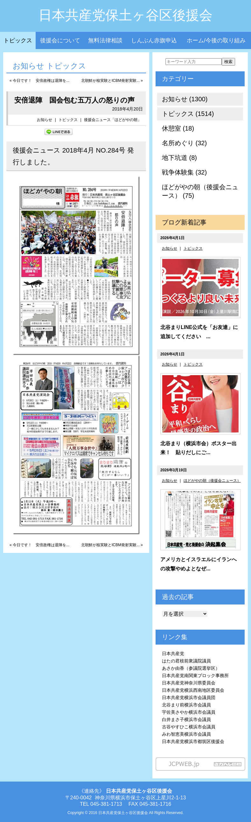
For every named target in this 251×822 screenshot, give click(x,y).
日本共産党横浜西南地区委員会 (193, 690)
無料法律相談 (105, 40)
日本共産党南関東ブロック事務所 (195, 675)
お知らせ (44, 120)
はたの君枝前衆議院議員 (186, 660)
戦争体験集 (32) (184, 172)
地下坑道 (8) (179, 157)
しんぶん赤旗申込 (154, 40)
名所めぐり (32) (184, 143)
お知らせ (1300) (184, 99)
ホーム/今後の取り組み (216, 40)
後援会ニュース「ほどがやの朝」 (112, 120)
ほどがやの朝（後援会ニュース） (212, 480)
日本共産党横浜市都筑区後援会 (193, 741)
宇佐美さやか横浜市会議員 (188, 712)
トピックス (17, 40)
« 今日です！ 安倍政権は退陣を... (39, 80)
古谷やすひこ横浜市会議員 (188, 726)
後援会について (60, 40)
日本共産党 (173, 653)
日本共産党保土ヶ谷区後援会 (125, 15)
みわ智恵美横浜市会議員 (186, 734)
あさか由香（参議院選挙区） (191, 668)
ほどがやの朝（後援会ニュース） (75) (200, 191)
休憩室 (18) (178, 128)
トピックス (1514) (188, 113)
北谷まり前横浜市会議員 (186, 704)
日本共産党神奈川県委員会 (188, 682)
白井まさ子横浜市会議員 (186, 719)
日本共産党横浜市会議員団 (188, 697)
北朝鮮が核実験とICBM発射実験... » (112, 80)
